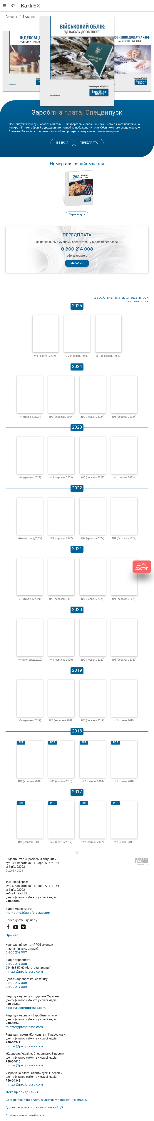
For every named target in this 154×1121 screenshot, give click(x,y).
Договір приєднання (22, 1092)
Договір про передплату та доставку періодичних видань (46, 1099)
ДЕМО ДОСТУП (141, 567)
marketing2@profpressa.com (28, 912)
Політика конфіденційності (25, 1115)
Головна (11, 16)
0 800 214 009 (16, 987)
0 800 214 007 (16, 952)
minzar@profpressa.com (24, 971)
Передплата (89, 142)
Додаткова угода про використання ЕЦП (34, 1107)
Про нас (12, 935)
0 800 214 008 (16, 964)
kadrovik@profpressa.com (26, 1008)
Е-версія (62, 142)
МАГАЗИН (77, 263)
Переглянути (77, 214)
